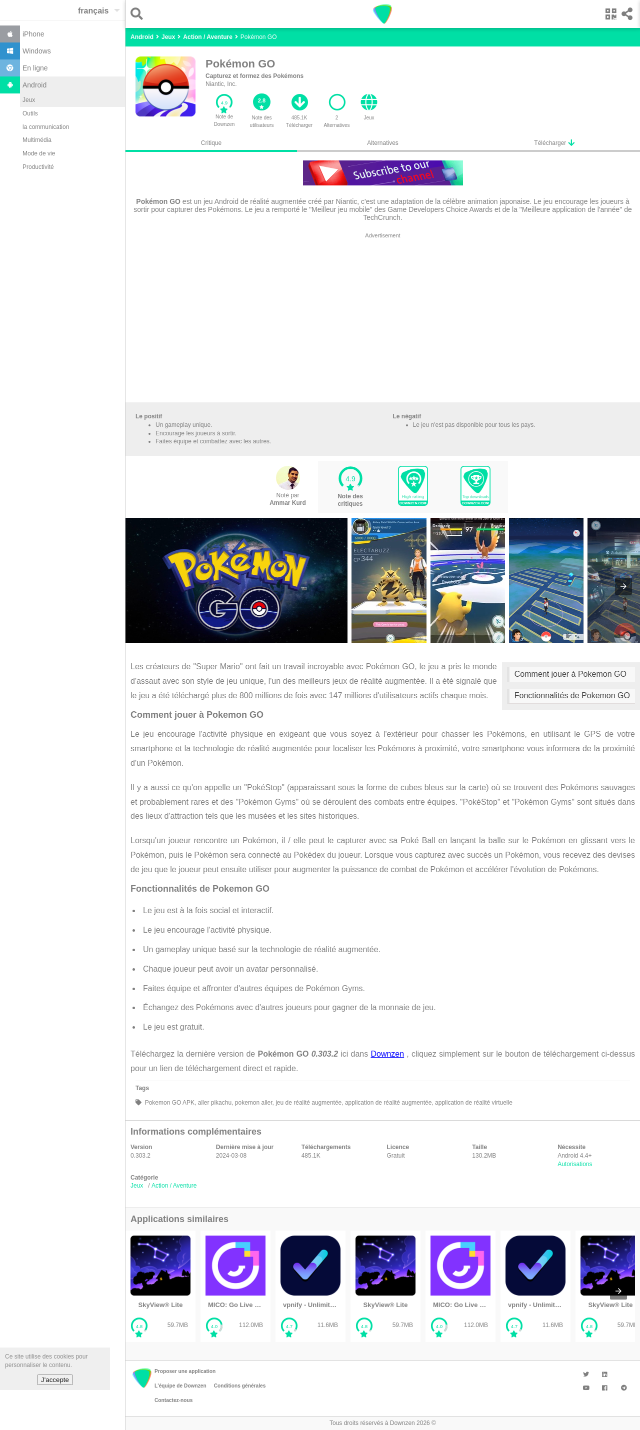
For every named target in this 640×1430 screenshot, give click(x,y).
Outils (30, 113)
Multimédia (37, 139)
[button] (139, 13)
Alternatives (382, 142)
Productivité (38, 166)
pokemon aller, (253, 1102)
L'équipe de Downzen (180, 1386)
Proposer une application (185, 1371)
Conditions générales (240, 1386)
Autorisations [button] (575, 1164)
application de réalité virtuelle (473, 1102)
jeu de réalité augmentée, (309, 1102)
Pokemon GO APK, (169, 1102)
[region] (383, 320)
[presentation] (623, 586)
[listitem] (161, 1286)
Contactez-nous (173, 1400)
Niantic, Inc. (221, 83)
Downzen (387, 1054)
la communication (45, 126)
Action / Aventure (174, 1185)
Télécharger (554, 142)
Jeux (28, 99)
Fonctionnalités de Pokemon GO (572, 695)
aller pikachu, (214, 1102)
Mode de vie (38, 153)
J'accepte (55, 1380)
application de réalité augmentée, (389, 1102)
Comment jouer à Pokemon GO (570, 674)
